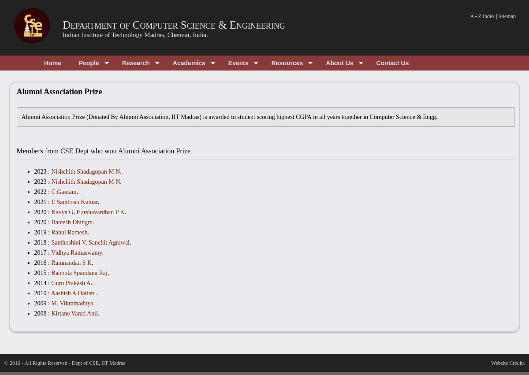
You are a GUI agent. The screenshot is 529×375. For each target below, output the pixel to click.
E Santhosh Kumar (74, 202)
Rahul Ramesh (69, 232)
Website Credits (508, 363)
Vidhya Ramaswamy (76, 252)
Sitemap (507, 16)
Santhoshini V (68, 242)
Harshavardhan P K (101, 212)
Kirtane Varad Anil (74, 313)
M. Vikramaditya (72, 303)
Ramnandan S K (71, 263)
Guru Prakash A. (71, 283)
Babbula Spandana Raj (79, 273)
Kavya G (62, 212)
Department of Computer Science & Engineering (174, 25)
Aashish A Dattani (73, 293)
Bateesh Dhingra (72, 222)
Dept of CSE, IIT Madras (98, 363)
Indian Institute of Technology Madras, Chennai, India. (135, 34)
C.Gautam (63, 192)
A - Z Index (482, 16)
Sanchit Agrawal (109, 242)
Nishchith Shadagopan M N (85, 171)
